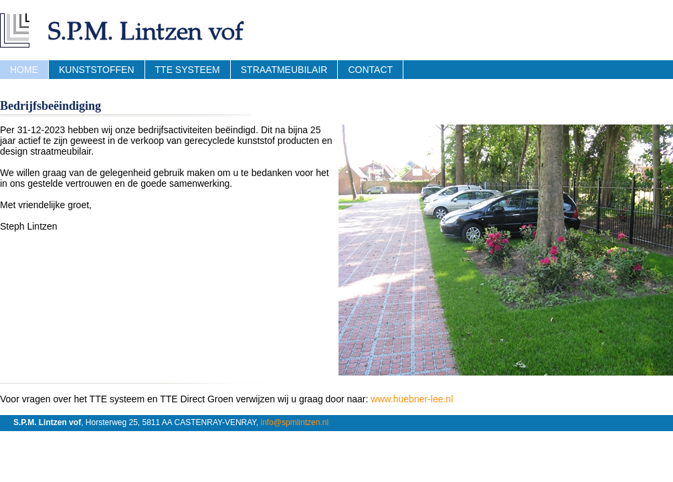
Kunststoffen (96, 69)
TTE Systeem (187, 69)
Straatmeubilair (284, 69)
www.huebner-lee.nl (412, 399)
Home (24, 69)
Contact (370, 69)
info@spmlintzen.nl (294, 422)
